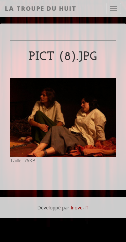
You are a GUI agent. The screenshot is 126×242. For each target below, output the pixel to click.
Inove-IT (80, 207)
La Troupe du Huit (41, 8)
